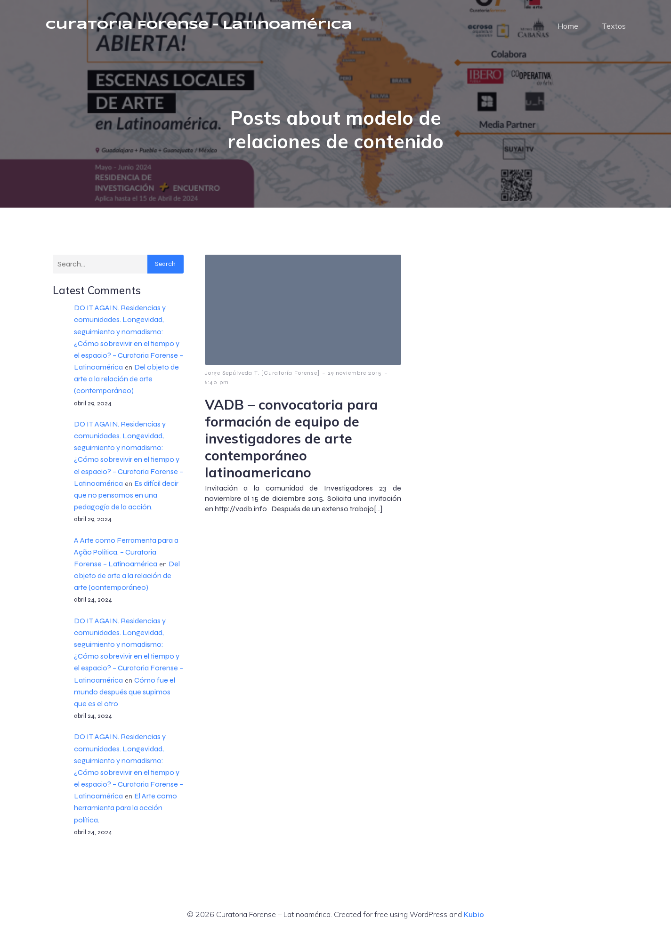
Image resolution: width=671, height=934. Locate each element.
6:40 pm (217, 382)
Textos (614, 26)
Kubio (474, 914)
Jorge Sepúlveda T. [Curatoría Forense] (262, 373)
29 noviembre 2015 (355, 373)
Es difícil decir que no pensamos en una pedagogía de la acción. (126, 495)
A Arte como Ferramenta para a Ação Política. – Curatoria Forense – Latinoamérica (126, 552)
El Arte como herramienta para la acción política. (125, 807)
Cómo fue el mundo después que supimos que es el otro (124, 692)
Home (568, 26)
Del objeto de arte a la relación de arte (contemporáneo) (126, 378)
